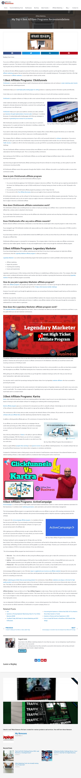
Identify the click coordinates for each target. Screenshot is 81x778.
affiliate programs (14, 284)
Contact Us (75, 8)
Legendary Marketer (8, 258)
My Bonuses (28, 8)
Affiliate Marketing (57, 8)
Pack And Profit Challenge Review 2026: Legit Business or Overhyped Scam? (27, 751)
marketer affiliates (57, 380)
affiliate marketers (17, 75)
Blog (67, 8)
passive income (36, 446)
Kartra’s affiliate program (9, 406)
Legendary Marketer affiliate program (25, 253)
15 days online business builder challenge (46, 287)
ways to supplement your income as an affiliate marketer (46, 571)
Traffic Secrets (7, 143)
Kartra (4, 399)
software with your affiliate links (11, 414)
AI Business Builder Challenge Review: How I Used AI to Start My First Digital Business (65, 751)
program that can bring (22, 446)
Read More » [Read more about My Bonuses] (19, 735)
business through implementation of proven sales (19, 114)
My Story (36, 8)
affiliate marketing (8, 73)
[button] (12, 53)
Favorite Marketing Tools (16, 8)
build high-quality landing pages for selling (28, 89)
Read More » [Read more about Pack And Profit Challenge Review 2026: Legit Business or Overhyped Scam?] (17, 754)
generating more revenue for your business (21, 118)
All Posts (22, 651)
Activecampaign (7, 504)
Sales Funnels (45, 8)
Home (5, 8)
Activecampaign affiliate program (21, 520)
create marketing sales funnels (69, 83)
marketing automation (28, 507)
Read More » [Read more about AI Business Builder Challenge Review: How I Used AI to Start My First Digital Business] (56, 754)
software (58, 138)
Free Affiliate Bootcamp (24, 192)
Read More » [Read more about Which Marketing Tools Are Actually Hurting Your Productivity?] (17, 766)
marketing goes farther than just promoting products (21, 580)
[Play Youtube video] (40, 336)
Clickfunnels (6, 83)
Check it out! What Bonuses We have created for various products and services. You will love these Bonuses (37, 729)
